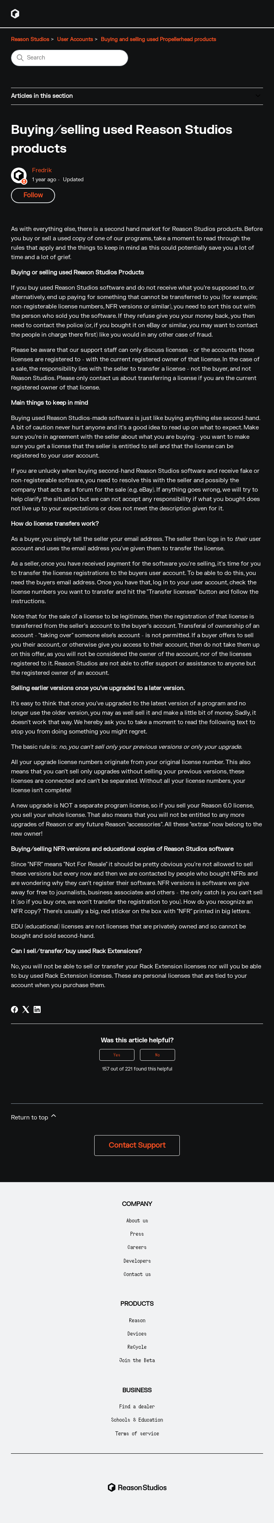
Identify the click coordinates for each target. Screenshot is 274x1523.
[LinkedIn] (37, 1009)
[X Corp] (25, 1009)
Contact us (137, 1274)
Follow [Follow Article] (33, 195)
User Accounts (75, 39)
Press (137, 1233)
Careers (137, 1247)
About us (137, 1220)
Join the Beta (137, 1360)
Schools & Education (137, 1419)
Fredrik (42, 170)
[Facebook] (14, 1009)
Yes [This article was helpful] (116, 1055)
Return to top (34, 1116)
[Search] (69, 58)
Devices (137, 1333)
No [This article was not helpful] (157, 1055)
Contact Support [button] (137, 1145)
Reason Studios (30, 39)
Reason (137, 1320)
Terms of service (137, 1433)
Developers (137, 1260)
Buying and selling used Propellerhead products (158, 39)
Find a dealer (137, 1406)
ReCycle (137, 1346)
